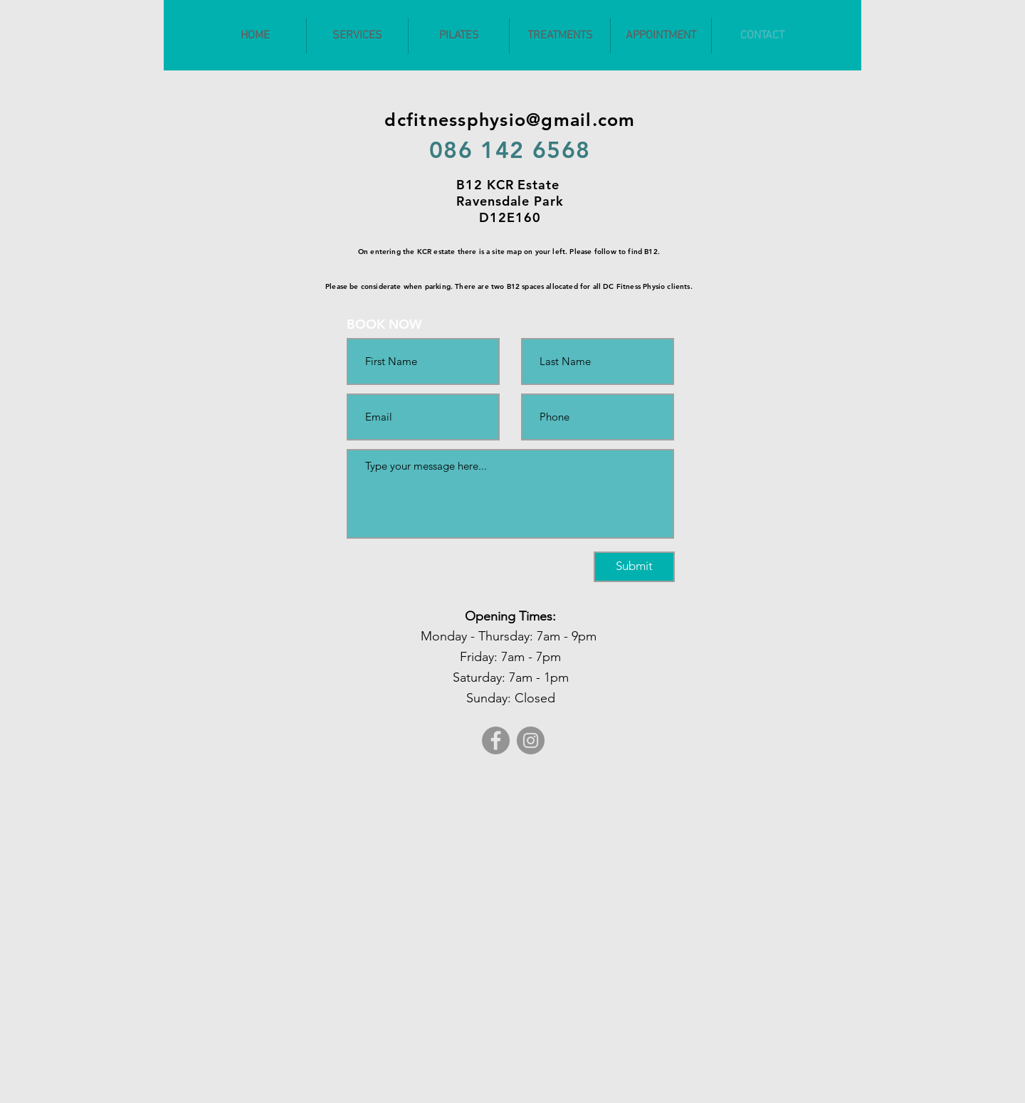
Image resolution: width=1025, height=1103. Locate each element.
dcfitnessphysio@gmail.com (509, 119)
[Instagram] (531, 740)
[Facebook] (496, 740)
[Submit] (634, 567)
